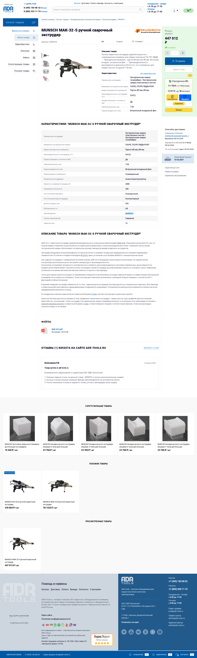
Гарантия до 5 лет (172, 168)
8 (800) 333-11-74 (32, 11)
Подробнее (179, 103)
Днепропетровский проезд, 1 (177, 136)
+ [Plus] (182, 52)
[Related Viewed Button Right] (191, 436)
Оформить (185, 97)
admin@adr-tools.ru (176, 627)
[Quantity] (175, 53)
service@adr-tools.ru (177, 620)
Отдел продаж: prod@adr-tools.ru (56, 655)
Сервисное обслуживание (175, 175)
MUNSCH (94, 214)
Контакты (83, 591)
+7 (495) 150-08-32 (178, 583)
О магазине (95, 591)
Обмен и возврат (172, 172)
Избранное (162, 655)
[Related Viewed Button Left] (6, 436)
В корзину (179, 61)
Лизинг (179, 110)
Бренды (73, 591)
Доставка (55, 591)
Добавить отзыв (151, 350)
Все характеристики (148, 73)
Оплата (65, 591)
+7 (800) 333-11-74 (178, 591)
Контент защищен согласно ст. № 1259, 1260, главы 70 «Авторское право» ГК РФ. (63, 643)
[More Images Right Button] (45, 84)
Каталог (45, 591)
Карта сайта (46, 617)
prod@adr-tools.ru (176, 613)
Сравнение (139, 655)
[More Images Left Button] (45, 50)
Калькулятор (172, 97)
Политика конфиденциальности (55, 620)
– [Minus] (167, 52)
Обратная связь (12, 655)
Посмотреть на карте (130, 624)
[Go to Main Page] (127, 582)
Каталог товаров (20, 22)
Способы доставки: (175, 129)
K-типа (94, 296)
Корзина (185, 655)
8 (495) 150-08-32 (32, 7)
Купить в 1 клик (179, 69)
